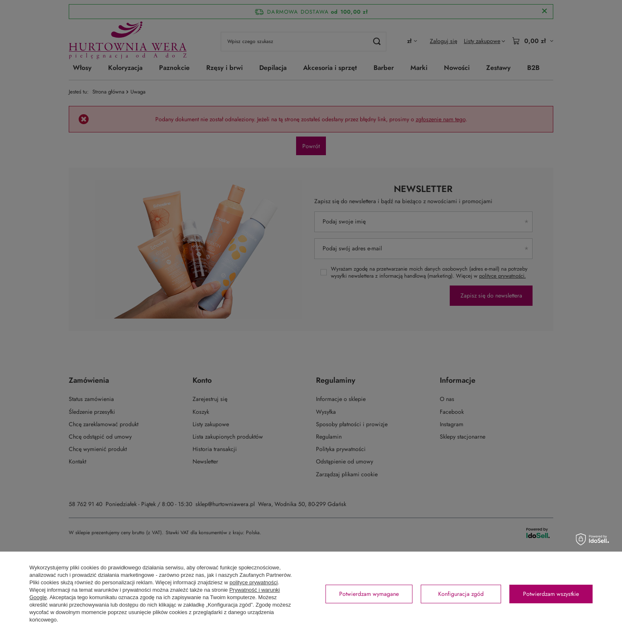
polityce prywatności (253, 582)
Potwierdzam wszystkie (551, 594)
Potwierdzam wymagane (369, 594)
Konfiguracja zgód (461, 594)
